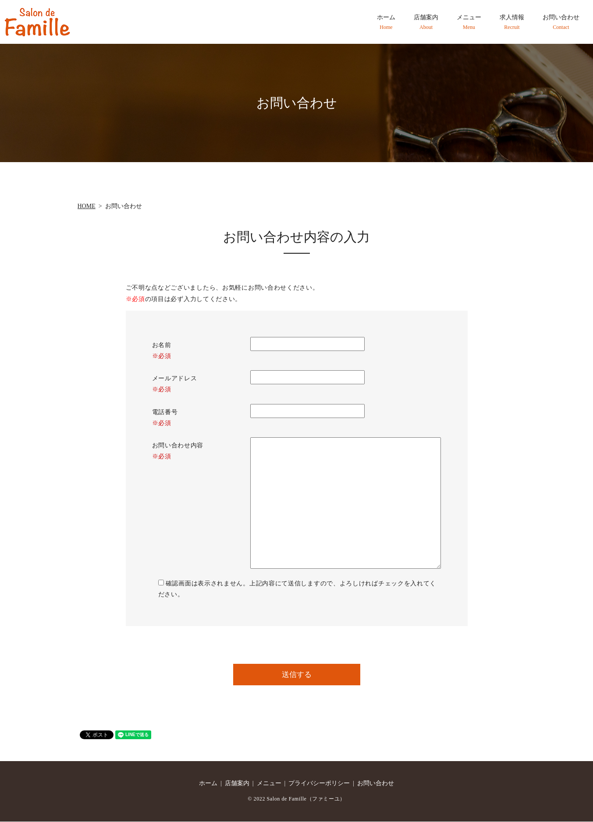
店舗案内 (426, 22)
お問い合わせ (561, 22)
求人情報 (512, 22)
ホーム (386, 22)
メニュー (469, 22)
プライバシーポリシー (319, 784)
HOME (87, 206)
